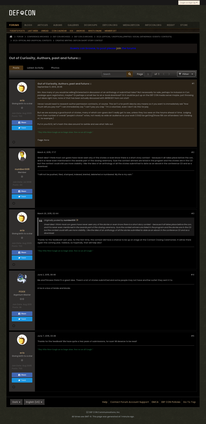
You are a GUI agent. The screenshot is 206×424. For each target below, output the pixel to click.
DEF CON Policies (170, 402)
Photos (55, 67)
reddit (171, 25)
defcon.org (110, 25)
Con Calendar (59, 30)
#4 (192, 274)
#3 (192, 213)
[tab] (16, 68)
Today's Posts (17, 30)
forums (14, 25)
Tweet (22, 128)
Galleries (73, 25)
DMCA (155, 402)
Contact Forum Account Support (129, 402)
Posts (16, 67)
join (118, 48)
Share (22, 122)
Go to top (189, 402)
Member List (111, 30)
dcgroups (90, 25)
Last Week (33, 30)
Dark (16, 402)
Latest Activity (35, 67)
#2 (192, 152)
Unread (45, 30)
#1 (193, 83)
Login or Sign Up (189, 2)
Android (80, 30)
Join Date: (17, 113)
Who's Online (95, 30)
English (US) (34, 402)
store (183, 25)
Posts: (15, 116)
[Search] (117, 74)
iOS (71, 30)
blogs (28, 25)
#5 (192, 336)
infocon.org (153, 25)
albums (57, 25)
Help (105, 402)
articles (42, 25)
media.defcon (131, 25)
